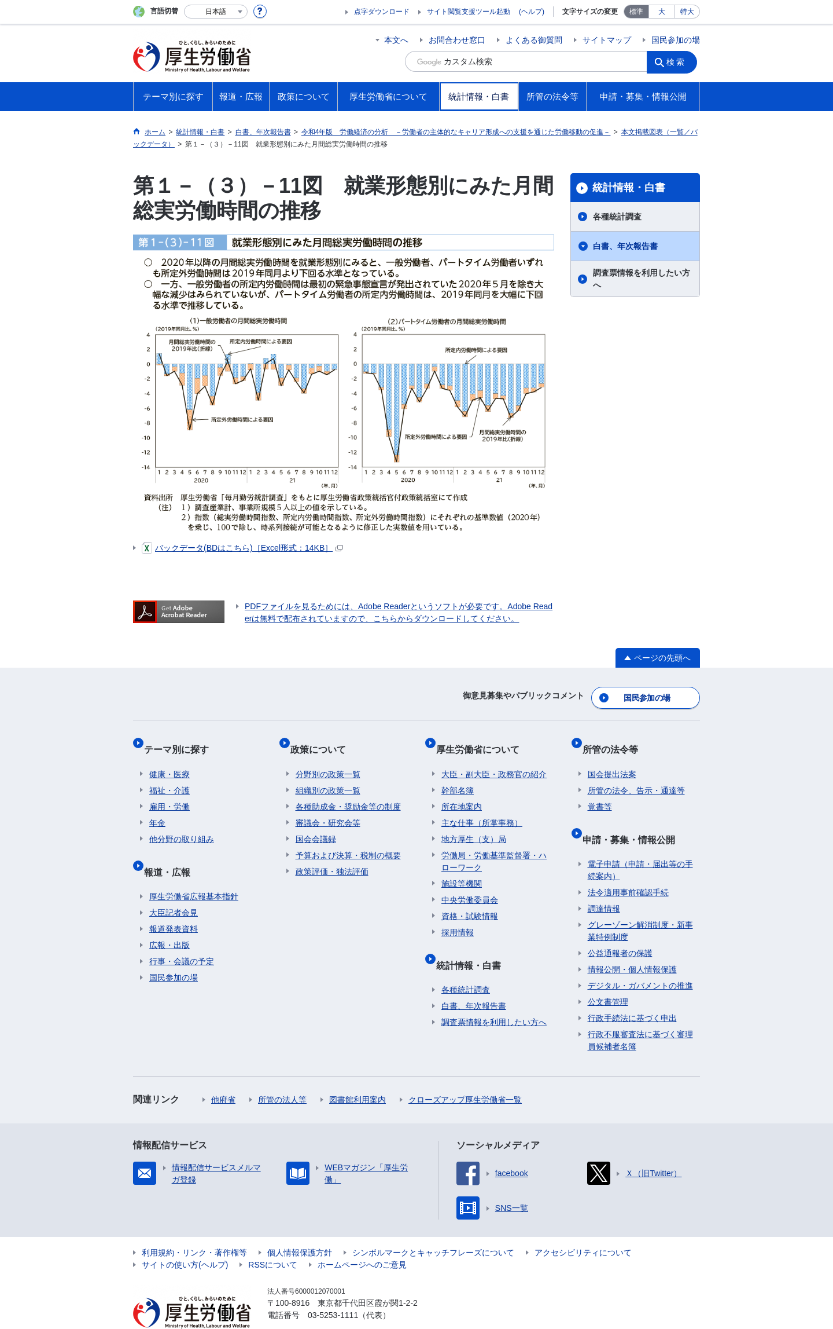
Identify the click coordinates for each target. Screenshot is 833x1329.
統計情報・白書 (628, 187)
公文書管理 (608, 975)
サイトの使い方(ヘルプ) (185, 1238)
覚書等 (600, 791)
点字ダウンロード (382, 12)
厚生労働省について (483, 739)
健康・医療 (169, 758)
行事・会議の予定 (181, 934)
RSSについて (272, 1238)
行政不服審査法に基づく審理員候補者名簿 (640, 1013)
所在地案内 (461, 791)
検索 (679, 61)
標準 (636, 12)
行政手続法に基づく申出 (632, 991)
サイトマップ (607, 40)
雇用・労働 (169, 791)
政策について (323, 739)
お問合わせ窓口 (457, 40)
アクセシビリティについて (583, 1226)
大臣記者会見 (173, 886)
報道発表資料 (173, 902)
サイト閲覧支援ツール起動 (468, 12)
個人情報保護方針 (299, 1226)
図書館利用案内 (357, 1073)
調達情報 (604, 882)
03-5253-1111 (333, 1288)
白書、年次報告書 (625, 246)
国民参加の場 (675, 40)
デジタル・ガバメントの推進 (640, 959)
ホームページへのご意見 (362, 1238)
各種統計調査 (617, 216)
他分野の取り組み (181, 823)
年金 (157, 807)
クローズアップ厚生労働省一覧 (465, 1073)
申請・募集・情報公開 (634, 818)
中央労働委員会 (469, 884)
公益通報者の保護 (620, 926)
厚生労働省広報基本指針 (193, 869)
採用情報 (457, 916)
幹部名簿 (457, 774)
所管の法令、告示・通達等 (636, 774)
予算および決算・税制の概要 (348, 839)
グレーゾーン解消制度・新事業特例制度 (640, 904)
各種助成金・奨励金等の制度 (348, 791)
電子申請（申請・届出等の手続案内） (640, 843)
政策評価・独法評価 (332, 856)
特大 (687, 12)
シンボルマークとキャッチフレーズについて (433, 1226)
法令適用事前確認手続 (628, 865)
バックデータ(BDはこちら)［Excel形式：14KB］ (242, 548)
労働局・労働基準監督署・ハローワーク (494, 845)
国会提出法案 (612, 758)
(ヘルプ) (531, 12)
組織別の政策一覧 (328, 774)
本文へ (396, 40)
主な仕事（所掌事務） (481, 807)
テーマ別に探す (181, 739)
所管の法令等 (615, 739)
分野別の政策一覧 (328, 758)
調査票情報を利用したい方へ (641, 279)
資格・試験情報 (469, 900)
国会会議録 (316, 823)
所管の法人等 (282, 1073)
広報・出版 (169, 918)
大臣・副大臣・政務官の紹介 (494, 758)
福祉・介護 (169, 774)
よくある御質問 (534, 40)
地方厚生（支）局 (473, 823)
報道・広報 (172, 850)
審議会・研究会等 (328, 807)
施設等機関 (461, 868)
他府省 (223, 1073)
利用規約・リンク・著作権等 (194, 1226)
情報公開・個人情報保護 (632, 942)
